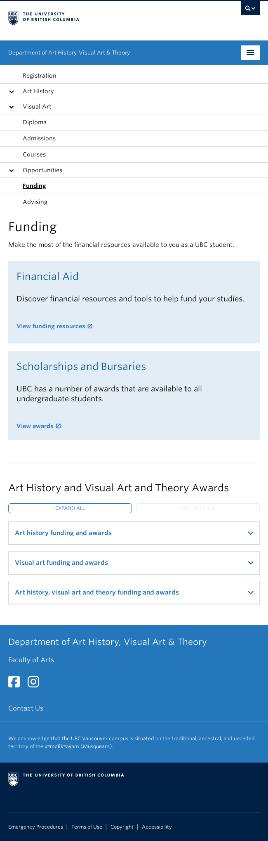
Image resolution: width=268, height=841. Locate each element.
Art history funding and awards (63, 533)
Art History (38, 91)
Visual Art (37, 106)
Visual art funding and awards (61, 562)
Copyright (122, 827)
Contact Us (25, 708)
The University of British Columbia (96, 17)
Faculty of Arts (31, 660)
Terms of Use (86, 827)
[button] (13, 91)
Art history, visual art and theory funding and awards (97, 592)
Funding (34, 185)
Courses (34, 154)
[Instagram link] (36, 684)
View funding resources (50, 326)
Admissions (39, 138)
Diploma (35, 122)
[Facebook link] (17, 684)
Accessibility (157, 827)
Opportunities (42, 170)
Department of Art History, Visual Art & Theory (69, 53)
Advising (35, 202)
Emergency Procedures (35, 827)
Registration (39, 75)
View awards (35, 426)
